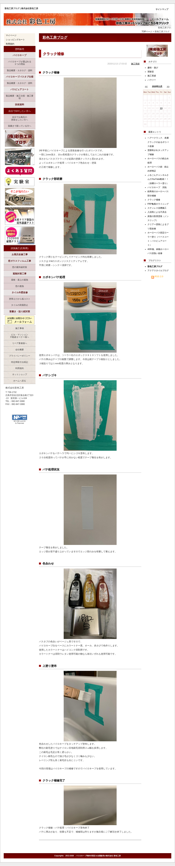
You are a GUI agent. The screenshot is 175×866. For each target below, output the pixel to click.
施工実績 (135, 64)
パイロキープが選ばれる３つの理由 (19, 62)
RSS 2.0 (157, 276)
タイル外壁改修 (20, 292)
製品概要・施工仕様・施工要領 (19, 97)
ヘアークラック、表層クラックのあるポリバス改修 (158, 142)
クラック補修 (53, 54)
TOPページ (147, 31)
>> (168, 86)
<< (146, 86)
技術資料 (19, 104)
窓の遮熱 (19, 286)
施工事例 (19, 328)
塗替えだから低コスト (19, 299)
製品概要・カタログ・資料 (19, 70)
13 (161, 108)
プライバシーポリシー (19, 356)
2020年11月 (157, 86)
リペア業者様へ (19, 343)
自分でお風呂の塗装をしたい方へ (19, 118)
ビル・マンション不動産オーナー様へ (19, 335)
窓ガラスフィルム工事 (19, 261)
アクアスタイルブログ (158, 270)
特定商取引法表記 (19, 362)
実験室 (150, 71)
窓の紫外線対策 (19, 267)
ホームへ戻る (19, 381)
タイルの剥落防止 (19, 305)
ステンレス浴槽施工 (157, 208)
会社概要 (19, 349)
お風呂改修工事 (20, 254)
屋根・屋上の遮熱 (19, 280)
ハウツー (151, 80)
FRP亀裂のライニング (158, 204)
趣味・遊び (152, 67)
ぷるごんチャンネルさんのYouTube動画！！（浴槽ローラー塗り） (158, 179)
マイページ (11, 35)
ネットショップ (19, 374)
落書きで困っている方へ (19, 126)
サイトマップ (162, 9)
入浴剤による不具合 (157, 212)
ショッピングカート (15, 39)
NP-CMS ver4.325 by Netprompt (20, 422)
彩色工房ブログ (55, 37)
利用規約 (10, 44)
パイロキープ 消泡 (157, 187)
